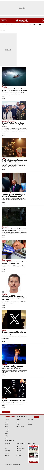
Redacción (3, 96)
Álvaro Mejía (3, 269)
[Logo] (22, 20)
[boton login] (43, 20)
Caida (4, 30)
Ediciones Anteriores (33, 461)
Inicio (1, 30)
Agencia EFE (3, 202)
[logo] (7, 416)
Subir (36, 416)
